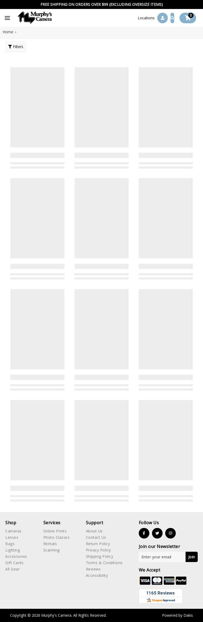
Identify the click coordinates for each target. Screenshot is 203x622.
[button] (146, 18)
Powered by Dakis (177, 615)
